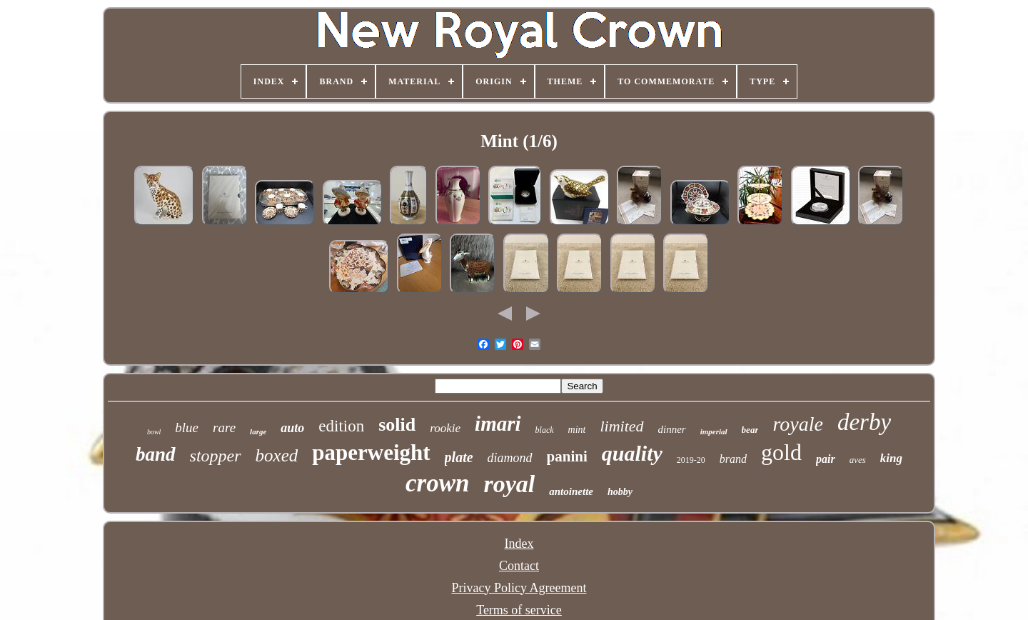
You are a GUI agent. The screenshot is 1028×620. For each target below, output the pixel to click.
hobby (620, 491)
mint (577, 429)
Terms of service (519, 610)
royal (509, 484)
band (156, 454)
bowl (154, 432)
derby (864, 422)
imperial (713, 431)
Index (519, 543)
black (544, 430)
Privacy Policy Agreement (519, 588)
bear (750, 429)
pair (825, 459)
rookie (445, 428)
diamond (510, 458)
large (258, 431)
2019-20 (691, 460)
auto (292, 428)
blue (186, 427)
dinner (672, 429)
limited (621, 426)
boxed (277, 455)
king (891, 458)
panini (567, 456)
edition (341, 426)
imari (497, 423)
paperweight (371, 452)
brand (733, 459)
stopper (215, 455)
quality (632, 453)
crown (437, 483)
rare (224, 427)
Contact (519, 566)
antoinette (571, 491)
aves (858, 459)
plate (459, 457)
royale (797, 424)
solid (396, 424)
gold (781, 452)
